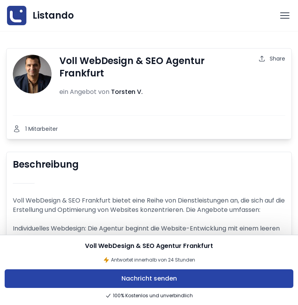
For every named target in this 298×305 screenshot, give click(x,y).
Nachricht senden (149, 278)
